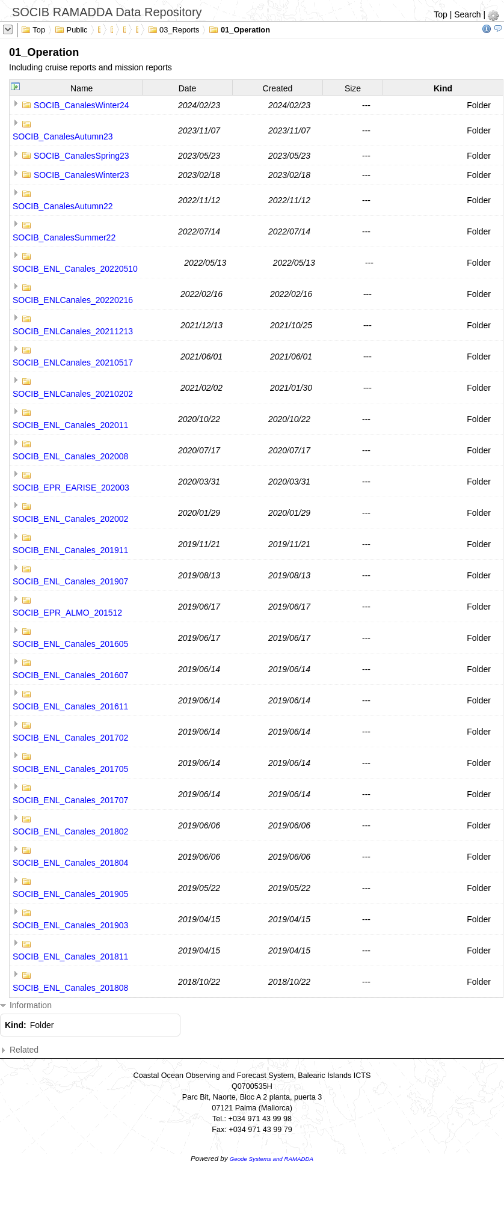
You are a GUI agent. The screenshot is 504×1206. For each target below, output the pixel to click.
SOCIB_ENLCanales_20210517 (73, 362)
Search (467, 14)
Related (19, 1050)
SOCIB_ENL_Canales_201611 (70, 706)
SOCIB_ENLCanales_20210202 (73, 394)
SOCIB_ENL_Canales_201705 (70, 769)
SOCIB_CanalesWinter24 (81, 105)
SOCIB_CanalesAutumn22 (63, 206)
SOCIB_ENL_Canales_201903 (70, 925)
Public (71, 28)
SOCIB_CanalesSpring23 (81, 156)
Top (440, 14)
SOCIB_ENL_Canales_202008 (70, 456)
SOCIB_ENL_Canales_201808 (70, 988)
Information (26, 1005)
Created (278, 88)
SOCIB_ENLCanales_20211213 (73, 331)
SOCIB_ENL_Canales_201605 (70, 644)
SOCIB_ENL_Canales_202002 (70, 519)
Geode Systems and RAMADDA (271, 1158)
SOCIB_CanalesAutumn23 (63, 136)
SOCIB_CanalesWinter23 (81, 175)
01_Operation (239, 28)
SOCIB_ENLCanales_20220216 (73, 300)
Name (81, 88)
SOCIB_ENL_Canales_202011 (70, 425)
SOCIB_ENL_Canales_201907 (70, 581)
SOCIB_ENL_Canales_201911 (70, 550)
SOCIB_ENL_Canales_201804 (70, 863)
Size (353, 88)
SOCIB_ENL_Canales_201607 (70, 675)
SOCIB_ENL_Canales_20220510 (75, 269)
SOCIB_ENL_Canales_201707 (70, 800)
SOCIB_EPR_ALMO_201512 (67, 612)
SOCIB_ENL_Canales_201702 (70, 737)
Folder (479, 105)
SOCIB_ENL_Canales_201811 (70, 956)
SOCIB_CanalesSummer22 (64, 237)
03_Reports (174, 28)
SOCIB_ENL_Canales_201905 (70, 894)
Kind (443, 88)
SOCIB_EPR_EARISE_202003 (71, 487)
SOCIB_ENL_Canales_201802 (70, 831)
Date (188, 88)
